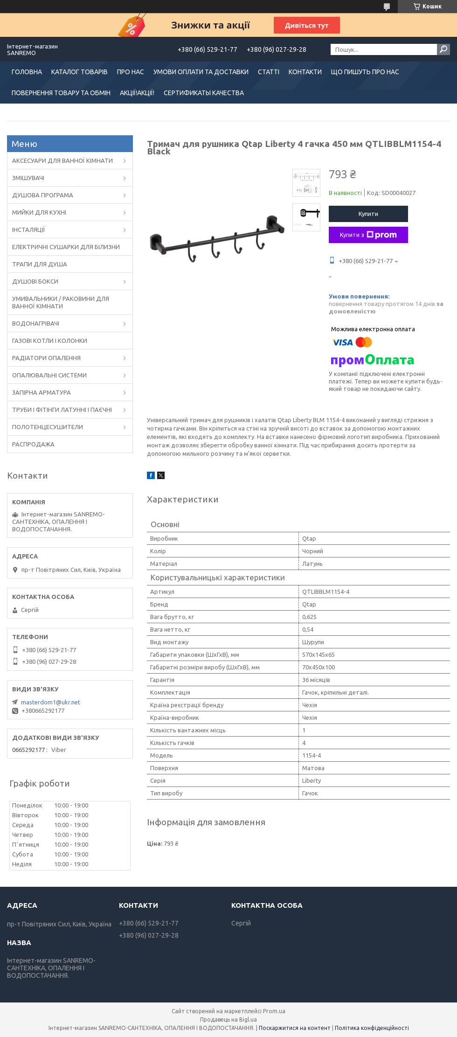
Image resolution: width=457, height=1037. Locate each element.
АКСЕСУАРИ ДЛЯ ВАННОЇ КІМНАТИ (62, 160)
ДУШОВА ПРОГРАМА (42, 195)
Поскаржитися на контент (295, 1028)
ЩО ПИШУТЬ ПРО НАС (365, 72)
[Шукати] (443, 49)
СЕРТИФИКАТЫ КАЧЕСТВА (204, 93)
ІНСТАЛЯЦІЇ (28, 229)
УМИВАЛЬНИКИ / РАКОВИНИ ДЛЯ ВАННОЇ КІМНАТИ (60, 302)
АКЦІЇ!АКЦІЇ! (137, 93)
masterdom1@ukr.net (50, 702)
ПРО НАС (130, 72)
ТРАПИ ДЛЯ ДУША (39, 264)
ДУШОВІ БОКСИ (35, 281)
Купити (368, 213)
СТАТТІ (268, 72)
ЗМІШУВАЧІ (28, 177)
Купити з (368, 235)
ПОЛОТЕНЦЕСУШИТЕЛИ (47, 427)
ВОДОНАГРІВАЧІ (35, 323)
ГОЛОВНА (27, 72)
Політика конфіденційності (372, 1028)
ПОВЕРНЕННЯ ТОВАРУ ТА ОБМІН (61, 93)
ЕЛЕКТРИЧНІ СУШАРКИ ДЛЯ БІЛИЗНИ (66, 247)
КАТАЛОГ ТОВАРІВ (79, 72)
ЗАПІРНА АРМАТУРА (41, 392)
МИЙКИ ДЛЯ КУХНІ (39, 212)
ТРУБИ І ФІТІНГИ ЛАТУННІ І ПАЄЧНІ (62, 409)
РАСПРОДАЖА (33, 444)
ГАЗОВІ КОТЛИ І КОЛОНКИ (49, 340)
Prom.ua (274, 1011)
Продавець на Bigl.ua (228, 1019)
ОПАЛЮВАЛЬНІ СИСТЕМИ (49, 375)
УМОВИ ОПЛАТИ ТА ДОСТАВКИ (201, 72)
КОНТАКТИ (305, 72)
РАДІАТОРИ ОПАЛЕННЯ (46, 358)
